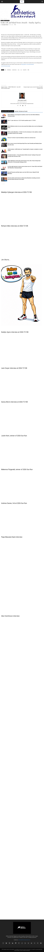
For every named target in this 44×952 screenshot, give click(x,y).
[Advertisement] (22, 602)
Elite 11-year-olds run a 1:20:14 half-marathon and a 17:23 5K (21, 120)
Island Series (14, 69)
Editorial (5, 18)
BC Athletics (9, 69)
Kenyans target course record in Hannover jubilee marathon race (33, 87)
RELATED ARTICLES (7, 111)
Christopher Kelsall (5, 24)
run (21, 69)
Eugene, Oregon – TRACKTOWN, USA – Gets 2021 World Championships (11, 87)
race (18, 69)
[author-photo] (22, 98)
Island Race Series (6, 20)
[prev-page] (2, 183)
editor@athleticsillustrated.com (24, 939)
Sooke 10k (24, 69)
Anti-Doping (3, 163)
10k (5, 69)
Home (2, 18)
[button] (2, 1)
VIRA (28, 69)
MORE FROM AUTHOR (21, 111)
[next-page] (4, 183)
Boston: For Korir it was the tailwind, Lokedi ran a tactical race (21, 137)
